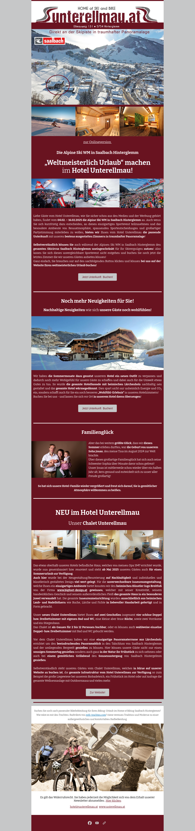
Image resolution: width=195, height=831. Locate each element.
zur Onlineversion (97, 142)
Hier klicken (113, 800)
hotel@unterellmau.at (84, 806)
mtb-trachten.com (96, 715)
